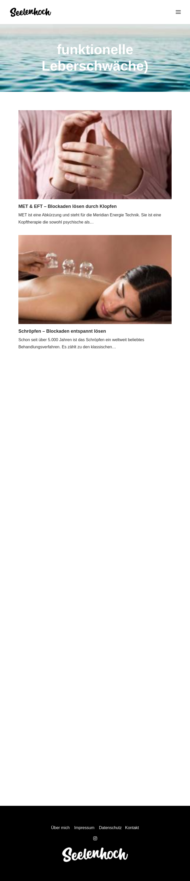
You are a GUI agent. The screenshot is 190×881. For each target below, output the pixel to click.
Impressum (84, 828)
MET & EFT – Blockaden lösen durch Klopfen (67, 206)
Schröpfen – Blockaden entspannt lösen (62, 331)
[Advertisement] (95, 428)
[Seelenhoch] (30, 12)
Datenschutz (110, 828)
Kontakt (132, 828)
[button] (178, 12)
